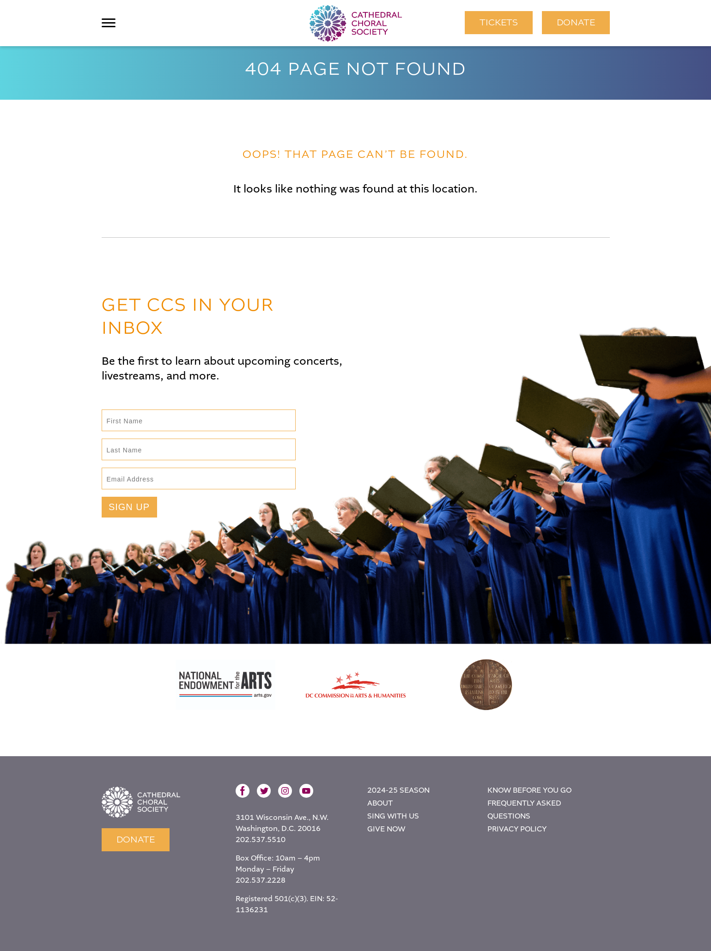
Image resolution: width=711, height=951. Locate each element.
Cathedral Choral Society (356, 23)
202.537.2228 (261, 880)
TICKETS (499, 22)
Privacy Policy (517, 829)
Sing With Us (393, 816)
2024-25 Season (398, 790)
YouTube (306, 791)
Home (141, 802)
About (380, 803)
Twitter (264, 791)
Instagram (285, 791)
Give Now (386, 829)
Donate (576, 22)
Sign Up (129, 507)
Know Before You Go (529, 790)
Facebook (242, 791)
